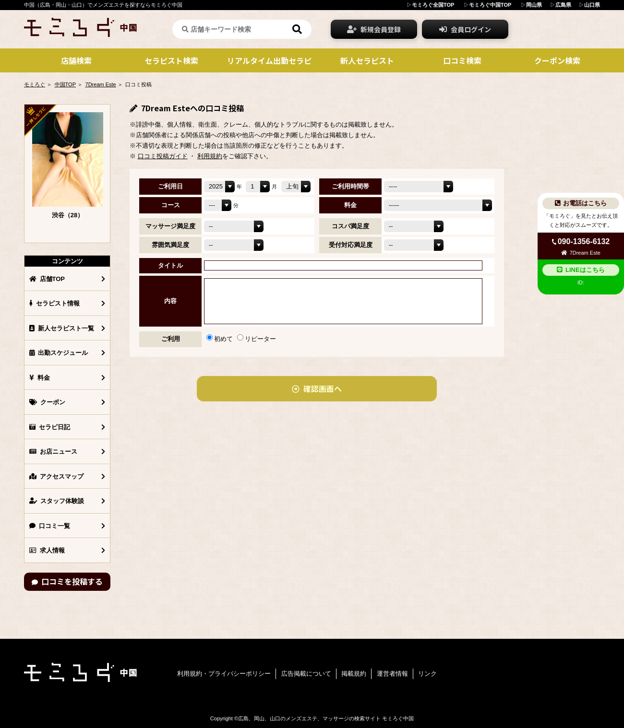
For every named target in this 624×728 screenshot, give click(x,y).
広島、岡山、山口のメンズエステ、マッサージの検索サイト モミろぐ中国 (326, 718)
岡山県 (534, 5)
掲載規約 (353, 673)
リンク (427, 673)
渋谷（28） (68, 215)
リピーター (256, 338)
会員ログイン (465, 29)
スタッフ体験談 (56, 501)
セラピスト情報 (54, 303)
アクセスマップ (56, 476)
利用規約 (209, 156)
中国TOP (65, 84)
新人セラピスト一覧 (61, 328)
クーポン (47, 402)
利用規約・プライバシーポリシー (224, 673)
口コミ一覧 (49, 525)
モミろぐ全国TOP (433, 5)
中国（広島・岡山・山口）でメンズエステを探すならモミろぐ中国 (103, 5)
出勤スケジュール (58, 352)
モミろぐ (34, 84)
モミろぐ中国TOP (490, 5)
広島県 (563, 5)
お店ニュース (53, 451)
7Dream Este (100, 84)
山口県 (592, 5)
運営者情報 (392, 673)
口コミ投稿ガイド (163, 156)
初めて (219, 338)
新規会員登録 (374, 29)
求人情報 (47, 550)
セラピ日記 (49, 427)
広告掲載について (306, 673)
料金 (39, 377)
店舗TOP (47, 278)
